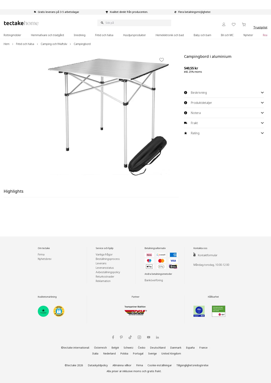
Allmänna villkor (122, 365)
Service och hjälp (104, 248)
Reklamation (103, 281)
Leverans (101, 263)
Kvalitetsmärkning (47, 296)
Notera (224, 113)
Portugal (138, 353)
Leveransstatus (105, 267)
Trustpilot (260, 27)
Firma (41, 254)
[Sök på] (134, 23)
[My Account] (223, 24)
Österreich (100, 347)
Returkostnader (105, 276)
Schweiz (128, 347)
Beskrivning (224, 93)
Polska (124, 353)
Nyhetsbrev (44, 259)
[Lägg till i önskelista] (161, 60)
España (190, 347)
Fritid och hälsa (25, 44)
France (203, 347)
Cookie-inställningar (160, 365)
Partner (135, 296)
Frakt (224, 123)
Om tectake (44, 248)
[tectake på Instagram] (139, 337)
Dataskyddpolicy (98, 365)
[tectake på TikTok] (130, 337)
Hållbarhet (213, 296)
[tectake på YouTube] (148, 337)
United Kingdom (171, 353)
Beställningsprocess (108, 259)
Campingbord (82, 44)
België (115, 347)
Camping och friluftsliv (54, 44)
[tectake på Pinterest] (121, 337)
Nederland (109, 353)
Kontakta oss (200, 248)
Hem (6, 44)
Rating (224, 133)
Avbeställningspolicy (108, 272)
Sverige (152, 353)
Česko (142, 347)
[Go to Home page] (21, 22)
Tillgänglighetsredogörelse (192, 365)
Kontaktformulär (207, 255)
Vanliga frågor (104, 254)
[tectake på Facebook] (113, 337)
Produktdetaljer (224, 103)
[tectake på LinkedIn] (157, 337)
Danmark (175, 347)
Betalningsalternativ (155, 248)
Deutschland (157, 347)
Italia (95, 353)
